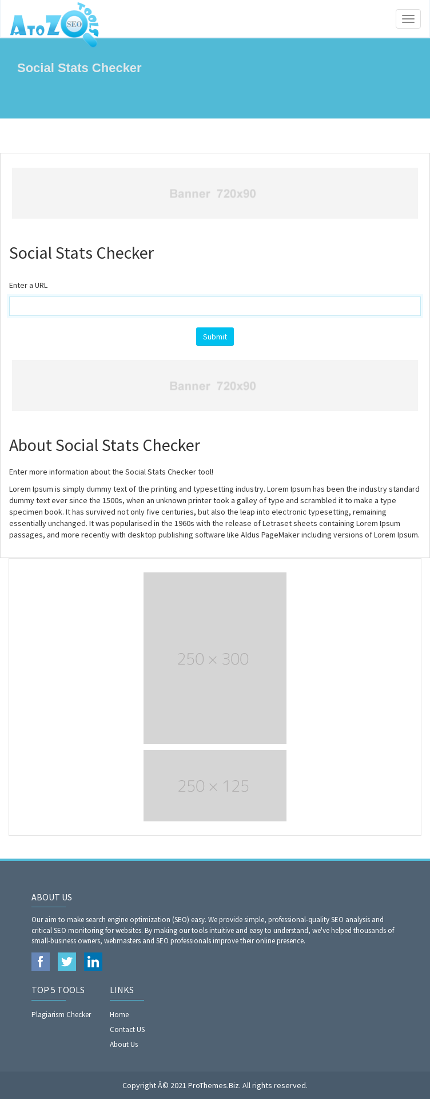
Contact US (127, 1029)
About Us (124, 1044)
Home (119, 1014)
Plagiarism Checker (61, 1014)
